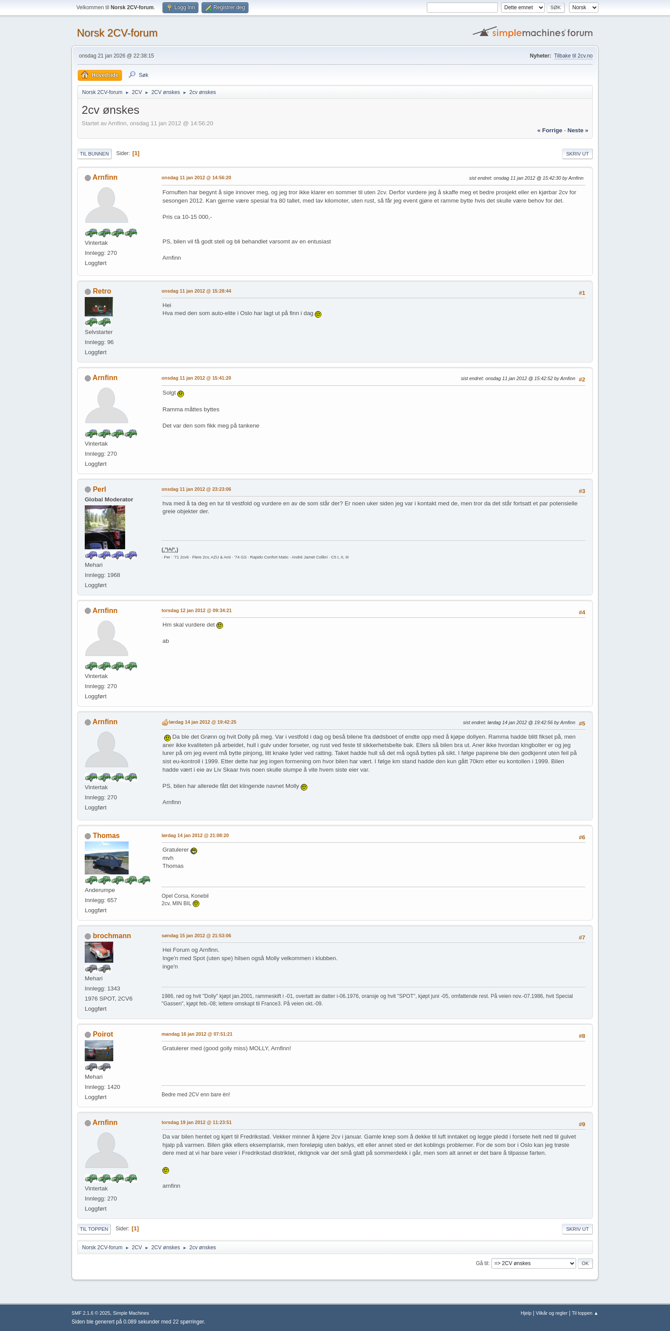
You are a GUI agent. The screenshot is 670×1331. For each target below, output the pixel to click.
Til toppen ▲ (585, 1313)
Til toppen (94, 1229)
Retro (102, 291)
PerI (99, 489)
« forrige (549, 130)
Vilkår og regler (551, 1313)
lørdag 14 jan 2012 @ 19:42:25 (202, 722)
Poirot (103, 1034)
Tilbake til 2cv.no (573, 56)
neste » (578, 130)
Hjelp (526, 1313)
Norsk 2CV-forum (117, 33)
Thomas (106, 835)
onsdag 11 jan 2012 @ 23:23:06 (196, 489)
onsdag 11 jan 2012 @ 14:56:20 (196, 177)
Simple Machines (131, 1313)
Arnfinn (105, 177)
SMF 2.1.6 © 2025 (91, 1313)
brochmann (112, 935)
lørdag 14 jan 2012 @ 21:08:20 (195, 835)
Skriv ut (577, 153)
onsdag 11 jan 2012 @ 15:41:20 (196, 378)
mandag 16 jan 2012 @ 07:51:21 (197, 1034)
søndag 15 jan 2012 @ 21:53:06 (196, 935)
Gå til (482, 1263)
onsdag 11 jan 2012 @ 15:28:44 (196, 291)
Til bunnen (94, 153)
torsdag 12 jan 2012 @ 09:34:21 (197, 610)
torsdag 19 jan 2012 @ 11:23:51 (197, 1122)
